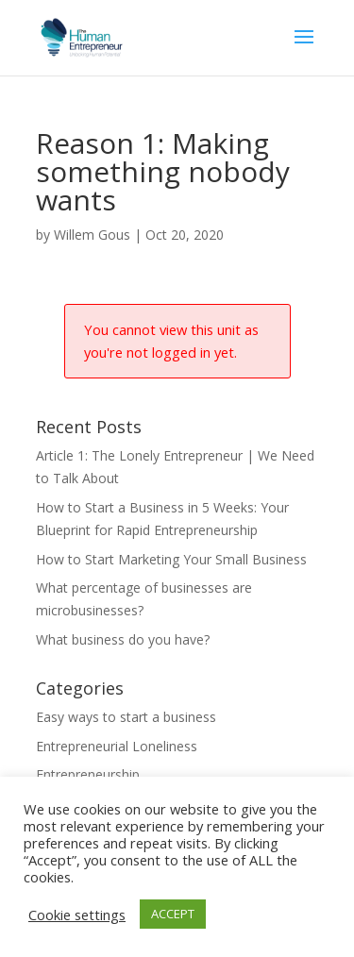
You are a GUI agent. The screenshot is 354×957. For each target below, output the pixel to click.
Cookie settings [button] (77, 914)
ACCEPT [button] (172, 913)
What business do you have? (123, 639)
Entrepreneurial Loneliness (116, 746)
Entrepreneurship (88, 774)
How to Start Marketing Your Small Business (171, 559)
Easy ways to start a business (126, 717)
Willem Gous (92, 234)
